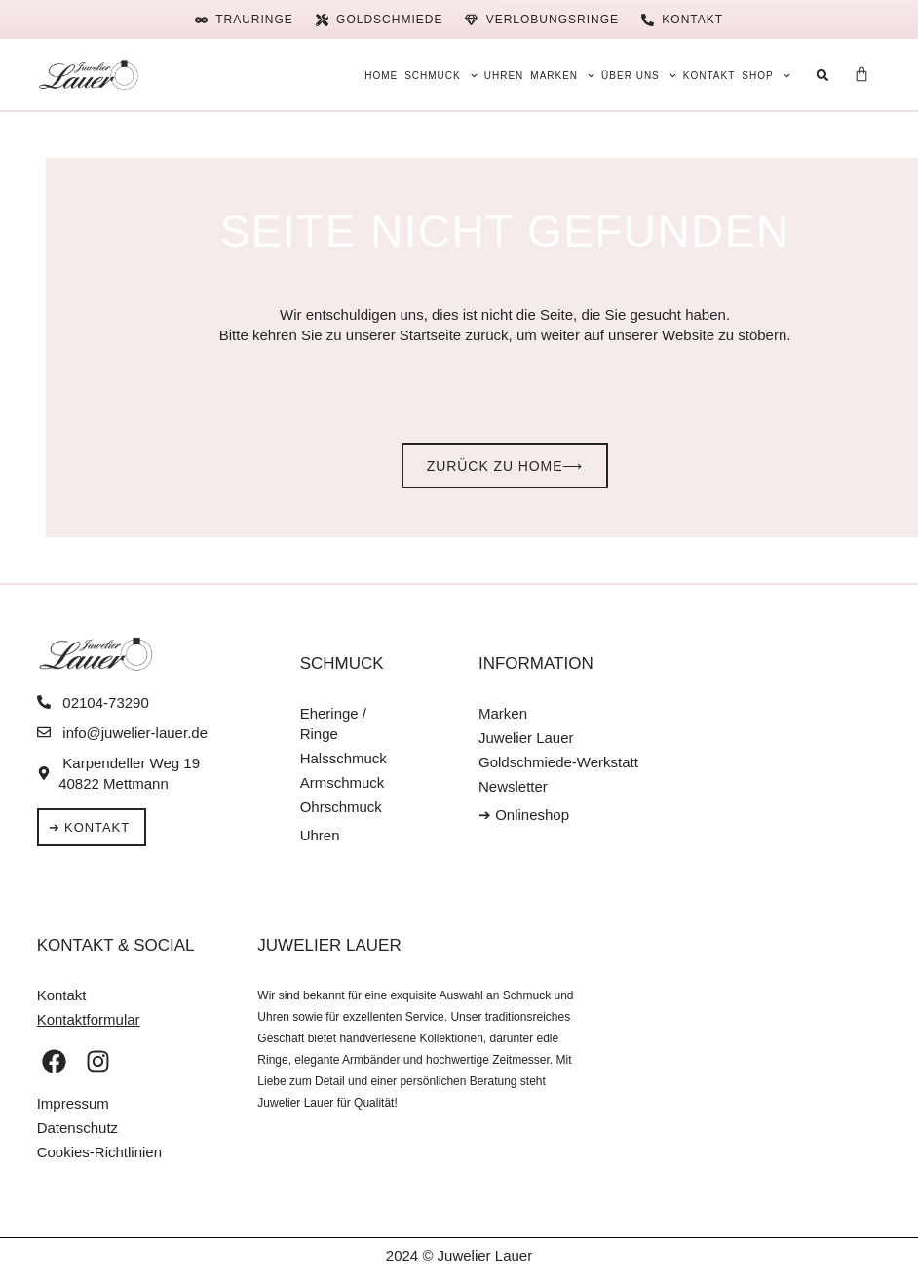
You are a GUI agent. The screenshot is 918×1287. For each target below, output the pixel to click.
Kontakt (709, 75)
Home (381, 75)
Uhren (504, 75)
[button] (823, 74)
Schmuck (441, 76)
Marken (562, 76)
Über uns (638, 76)
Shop (765, 76)
